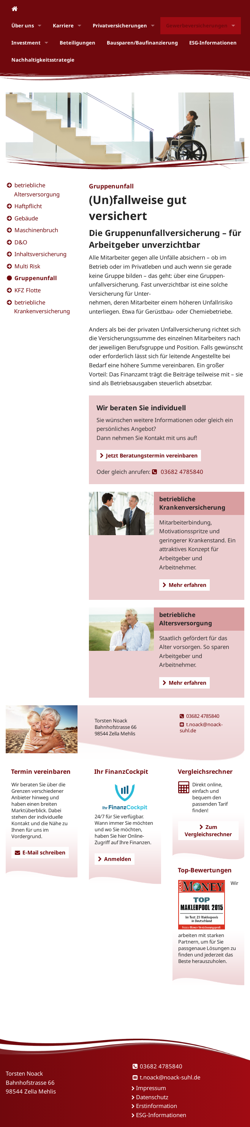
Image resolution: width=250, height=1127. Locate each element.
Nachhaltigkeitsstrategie (42, 59)
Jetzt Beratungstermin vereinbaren (149, 455)
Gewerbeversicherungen (197, 25)
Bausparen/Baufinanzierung (142, 42)
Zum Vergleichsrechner (208, 830)
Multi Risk (27, 266)
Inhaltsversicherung (40, 254)
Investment (26, 42)
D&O (20, 242)
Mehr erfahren (184, 584)
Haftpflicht (28, 206)
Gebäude (26, 218)
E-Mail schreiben (40, 852)
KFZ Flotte (27, 290)
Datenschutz (152, 1097)
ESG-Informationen (213, 42)
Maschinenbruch (36, 230)
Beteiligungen (77, 42)
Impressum (151, 1088)
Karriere (63, 25)
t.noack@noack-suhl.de (201, 727)
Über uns (22, 25)
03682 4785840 (177, 471)
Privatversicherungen (120, 25)
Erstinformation (156, 1105)
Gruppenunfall (35, 278)
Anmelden (114, 858)
